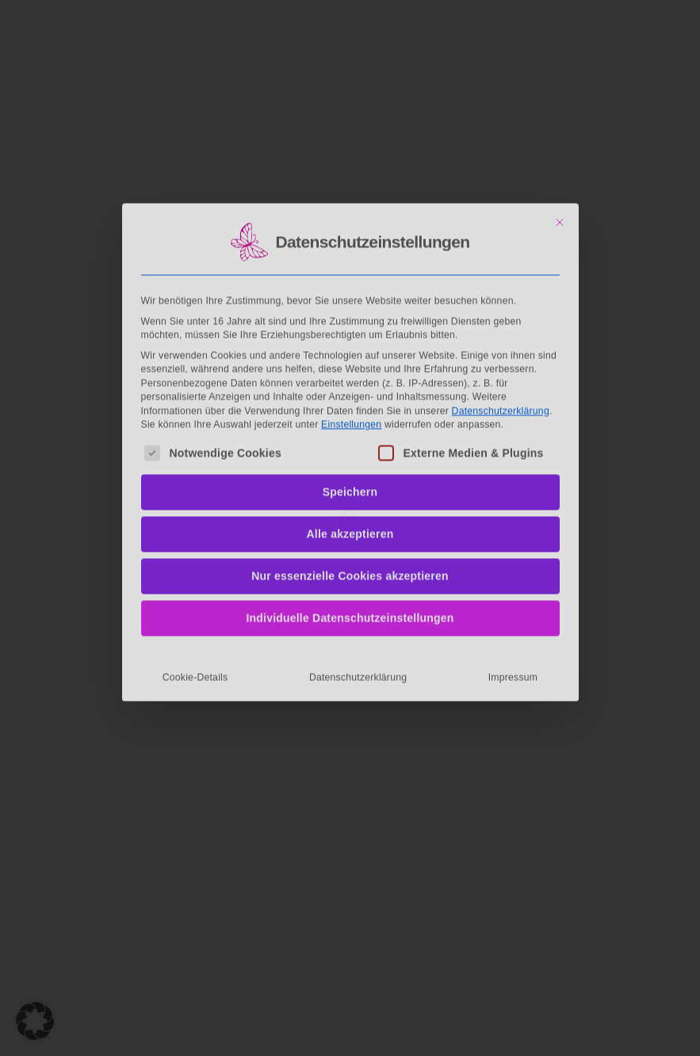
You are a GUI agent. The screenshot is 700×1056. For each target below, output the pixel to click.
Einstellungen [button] (351, 317)
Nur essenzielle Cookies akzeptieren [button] (350, 469)
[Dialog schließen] (559, 115)
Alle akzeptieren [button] (350, 427)
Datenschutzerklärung (500, 303)
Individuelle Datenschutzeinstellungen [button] (349, 511)
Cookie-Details (195, 570)
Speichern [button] (350, 385)
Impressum (512, 570)
